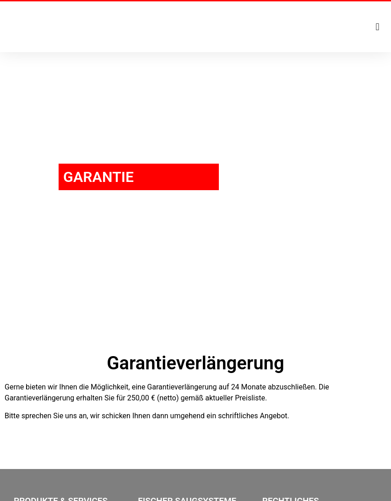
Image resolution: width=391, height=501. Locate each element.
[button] (377, 26)
